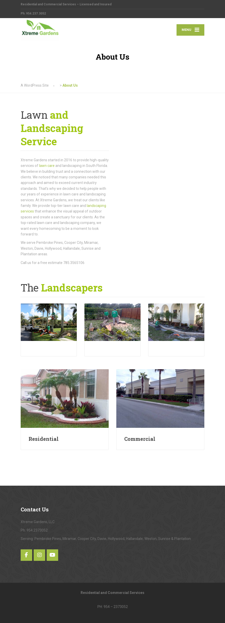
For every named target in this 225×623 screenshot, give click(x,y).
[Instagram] (39, 555)
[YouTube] (52, 555)
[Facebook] (26, 555)
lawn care (47, 166)
